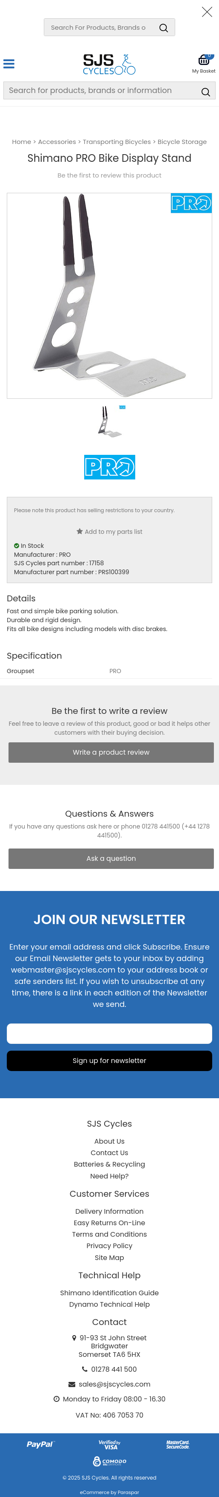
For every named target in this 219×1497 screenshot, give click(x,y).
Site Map (109, 1258)
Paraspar (128, 1492)
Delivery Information (109, 1211)
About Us (109, 1141)
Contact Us (109, 1153)
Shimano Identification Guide (109, 1293)
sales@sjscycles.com (115, 1384)
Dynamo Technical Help (109, 1304)
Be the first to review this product (109, 175)
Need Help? (109, 1176)
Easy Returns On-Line (109, 1223)
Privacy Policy (109, 1246)
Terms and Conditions (109, 1234)
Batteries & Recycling (109, 1164)
